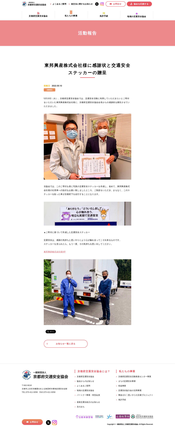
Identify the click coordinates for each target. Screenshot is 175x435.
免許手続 (122, 400)
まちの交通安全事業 (127, 381)
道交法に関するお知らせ (82, 4)
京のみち (81, 407)
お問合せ (117, 4)
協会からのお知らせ (85, 381)
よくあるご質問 (59, 4)
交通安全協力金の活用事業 (130, 390)
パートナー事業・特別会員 (88, 395)
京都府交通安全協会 (85, 377)
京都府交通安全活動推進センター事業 (134, 377)
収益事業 (122, 386)
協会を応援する (141, 4)
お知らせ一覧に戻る (62, 344)
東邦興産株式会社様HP (55, 252)
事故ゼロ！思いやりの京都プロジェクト (135, 395)
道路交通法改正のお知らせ (88, 402)
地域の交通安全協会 (85, 390)
